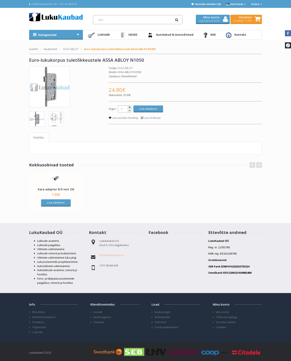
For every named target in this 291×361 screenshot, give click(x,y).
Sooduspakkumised (166, 327)
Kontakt (97, 312)
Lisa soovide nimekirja (123, 118)
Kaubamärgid (162, 312)
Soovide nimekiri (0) (208, 4)
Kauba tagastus (102, 317)
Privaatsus (38, 322)
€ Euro (256, 4)
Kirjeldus (38, 137)
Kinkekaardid (162, 317)
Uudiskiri (221, 327)
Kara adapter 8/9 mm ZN (56, 189)
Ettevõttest (38, 312)
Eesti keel (236, 4)
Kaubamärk (50, 49)
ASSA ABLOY (70, 49)
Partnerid (160, 322)
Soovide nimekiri (226, 322)
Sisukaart (98, 322)
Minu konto (222, 312)
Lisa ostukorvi (56, 202)
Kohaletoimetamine (44, 317)
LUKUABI (37, 332)
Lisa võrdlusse (151, 118)
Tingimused (39, 327)
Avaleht (33, 49)
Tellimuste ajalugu (226, 317)
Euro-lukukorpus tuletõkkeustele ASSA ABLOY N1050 (120, 49)
